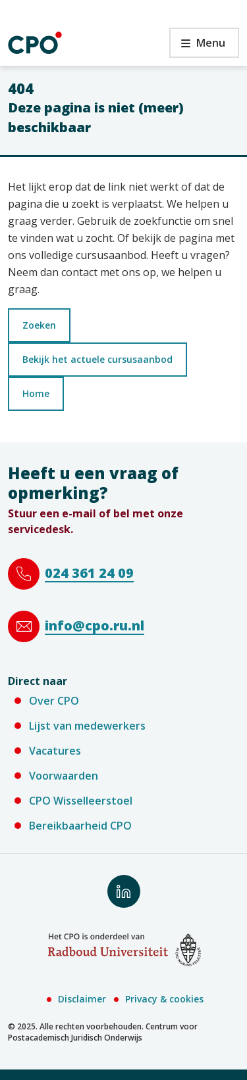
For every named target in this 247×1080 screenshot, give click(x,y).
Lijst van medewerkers (87, 725)
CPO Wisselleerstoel (80, 800)
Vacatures (55, 750)
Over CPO (54, 700)
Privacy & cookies (164, 999)
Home (35, 393)
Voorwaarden (63, 775)
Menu (197, 46)
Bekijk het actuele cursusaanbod (97, 359)
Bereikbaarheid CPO (80, 825)
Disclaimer (82, 999)
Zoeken (39, 325)
